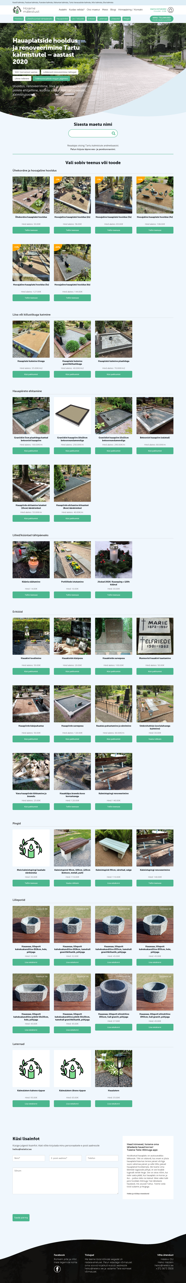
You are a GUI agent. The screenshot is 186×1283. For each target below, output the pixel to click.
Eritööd (91, 19)
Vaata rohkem (155, 739)
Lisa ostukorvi (113, 883)
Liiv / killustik (78, 19)
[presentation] (34, 1205)
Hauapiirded (62, 19)
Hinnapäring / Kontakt (130, 9)
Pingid (127, 19)
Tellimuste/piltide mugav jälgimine (51, 78)
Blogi (113, 9)
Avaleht (63, 9)
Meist (105, 9)
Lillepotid (115, 19)
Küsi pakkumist (31, 374)
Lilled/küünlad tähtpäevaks (40, 19)
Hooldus (19, 19)
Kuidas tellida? (77, 9)
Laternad (103, 19)
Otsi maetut (93, 9)
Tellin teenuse (31, 230)
